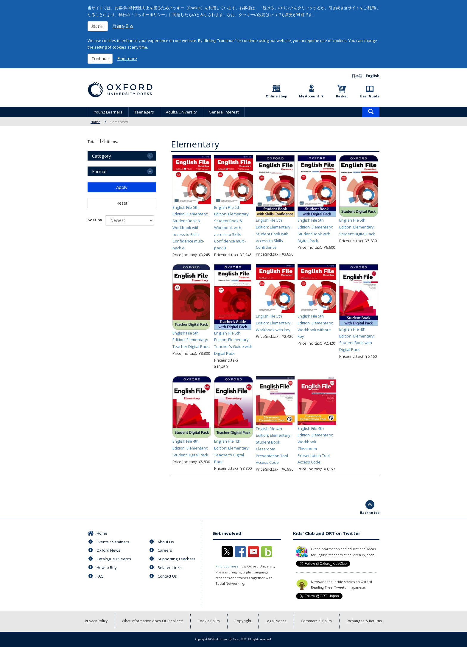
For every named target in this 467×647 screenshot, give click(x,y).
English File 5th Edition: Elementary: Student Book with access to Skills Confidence (273, 233)
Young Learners (108, 112)
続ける (97, 26)
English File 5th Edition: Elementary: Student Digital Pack (357, 227)
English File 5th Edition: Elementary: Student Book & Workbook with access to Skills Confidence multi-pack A (190, 228)
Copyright (243, 621)
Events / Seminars (112, 542)
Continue (100, 58)
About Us (166, 542)
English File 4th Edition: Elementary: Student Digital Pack (190, 448)
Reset (121, 203)
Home (95, 121)
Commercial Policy (316, 621)
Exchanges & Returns (364, 621)
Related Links (170, 567)
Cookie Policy (209, 621)
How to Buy (106, 567)
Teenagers (144, 112)
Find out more (227, 566)
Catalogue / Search (113, 559)
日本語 (357, 75)
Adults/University (181, 112)
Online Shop (276, 96)
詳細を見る (123, 26)
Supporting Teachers (176, 559)
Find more (127, 58)
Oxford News (108, 550)
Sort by (95, 220)
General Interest (224, 112)
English (372, 75)
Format (99, 171)
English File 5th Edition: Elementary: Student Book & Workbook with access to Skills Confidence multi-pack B (232, 228)
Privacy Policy (97, 621)
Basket (342, 96)
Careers (165, 550)
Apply (121, 187)
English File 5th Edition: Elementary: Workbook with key (273, 322)
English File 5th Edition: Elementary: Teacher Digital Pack (190, 339)
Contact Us (167, 576)
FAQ (100, 576)
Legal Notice (276, 621)
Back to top (369, 512)
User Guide (369, 96)
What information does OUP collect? (153, 621)
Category (101, 156)
